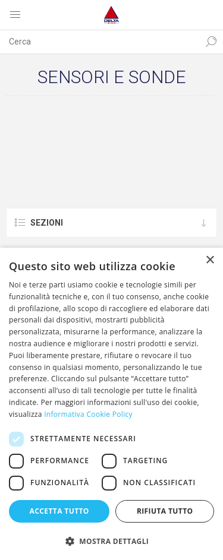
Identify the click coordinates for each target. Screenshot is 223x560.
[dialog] (111, 404)
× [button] (209, 260)
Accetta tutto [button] (59, 511)
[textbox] (99, 41)
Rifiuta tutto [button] (165, 511)
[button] (111, 540)
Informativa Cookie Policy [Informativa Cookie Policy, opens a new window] (88, 414)
